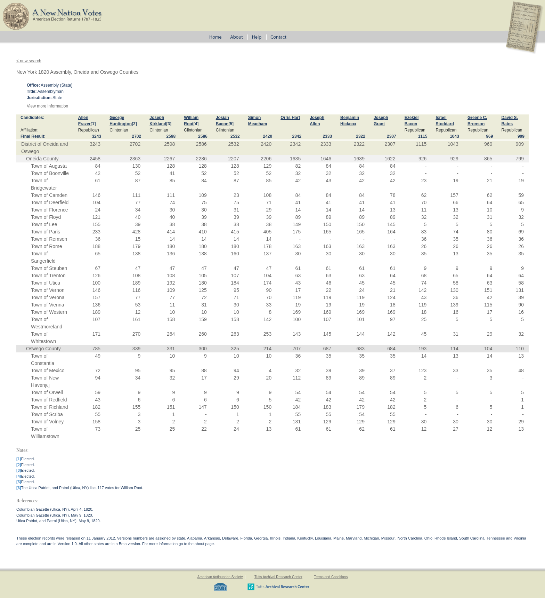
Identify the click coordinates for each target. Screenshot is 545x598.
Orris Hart (290, 117)
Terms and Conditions (331, 577)
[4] (196, 123)
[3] (168, 123)
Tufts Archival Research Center (278, 577)
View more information (47, 106)
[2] (134, 123)
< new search (28, 60)
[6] (47, 385)
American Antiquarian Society (220, 577)
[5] (231, 123)
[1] (93, 123)
